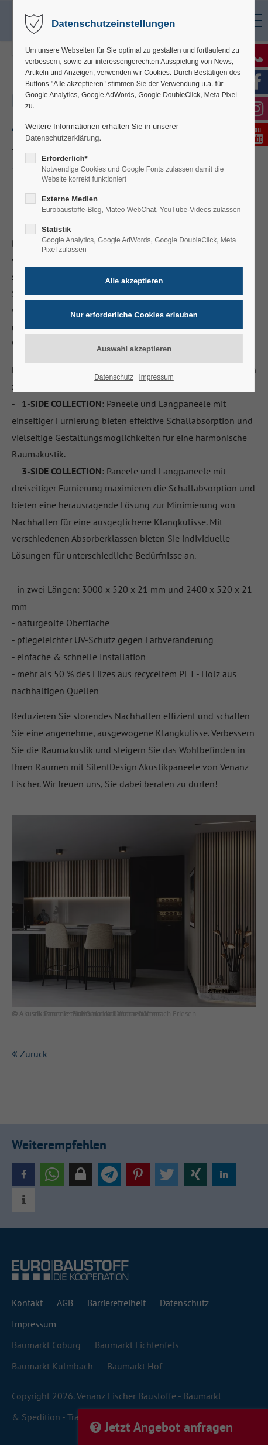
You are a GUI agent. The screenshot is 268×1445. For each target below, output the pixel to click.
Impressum (156, 377)
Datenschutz (113, 377)
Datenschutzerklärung (62, 138)
